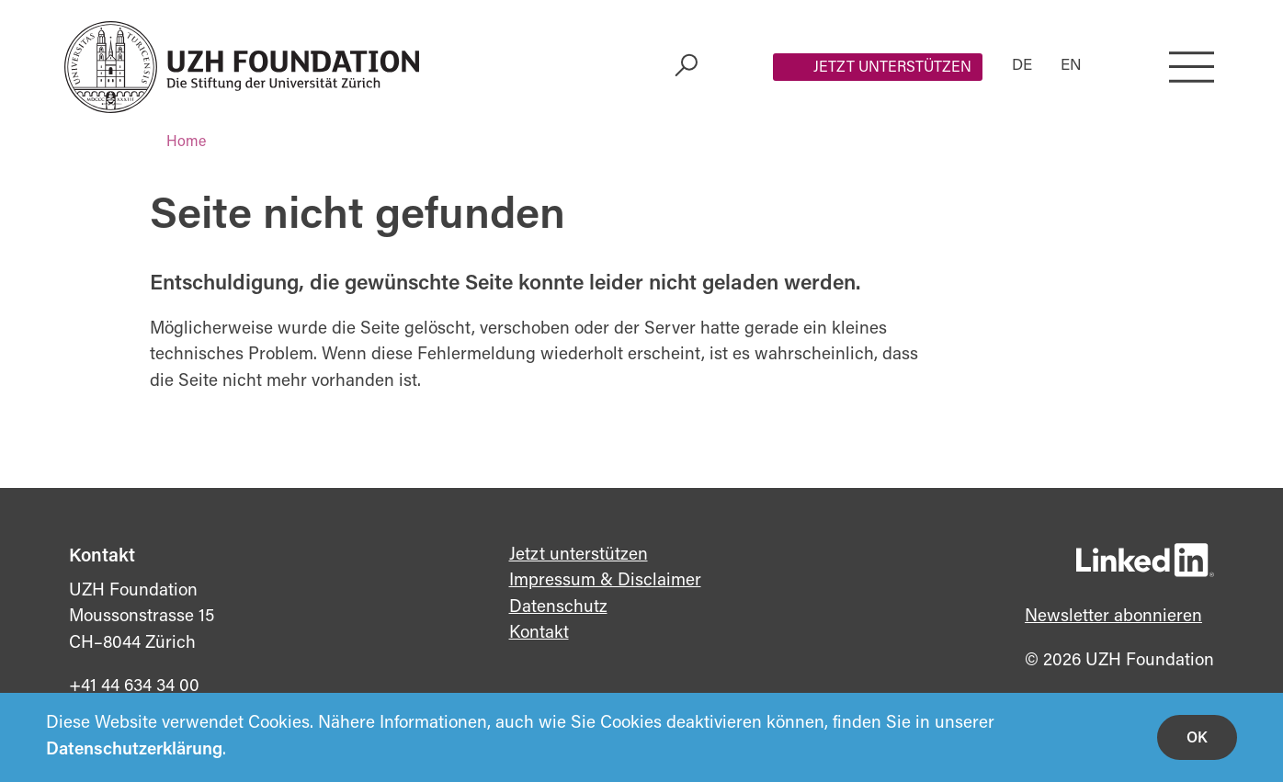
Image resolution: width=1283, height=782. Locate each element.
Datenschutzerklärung (134, 750)
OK (1197, 738)
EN (1071, 66)
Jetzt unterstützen (892, 68)
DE (1022, 66)
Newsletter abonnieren (1113, 617)
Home (186, 142)
